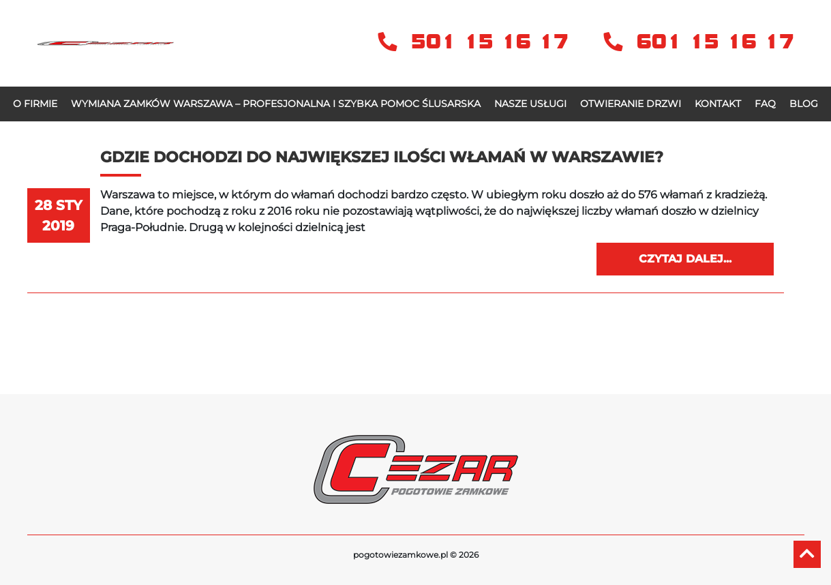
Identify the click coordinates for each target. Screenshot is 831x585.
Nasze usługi (530, 103)
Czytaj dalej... (685, 258)
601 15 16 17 (698, 42)
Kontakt (718, 103)
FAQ (765, 103)
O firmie (35, 103)
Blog (803, 103)
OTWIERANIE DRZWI (630, 103)
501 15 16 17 (477, 42)
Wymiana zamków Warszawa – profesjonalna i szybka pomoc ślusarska (276, 103)
